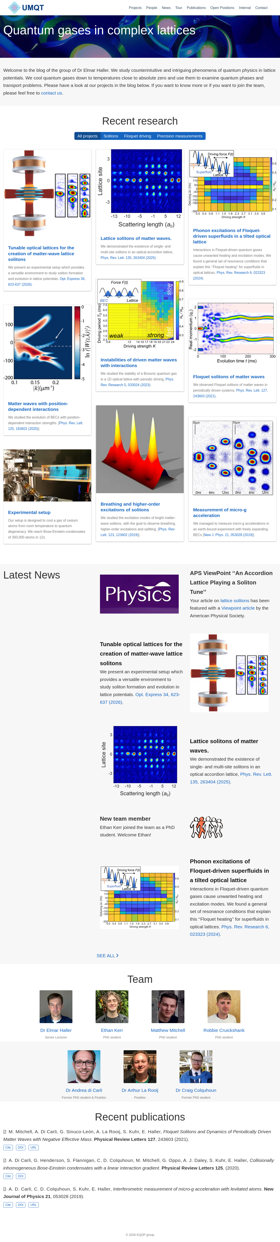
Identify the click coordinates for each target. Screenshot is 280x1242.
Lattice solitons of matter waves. (136, 238)
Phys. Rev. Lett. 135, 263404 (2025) (128, 258)
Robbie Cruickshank (224, 1030)
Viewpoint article (238, 607)
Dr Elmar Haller (56, 1030)
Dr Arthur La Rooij (140, 1090)
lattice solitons (234, 600)
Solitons (110, 136)
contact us (51, 92)
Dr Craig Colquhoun (196, 1090)
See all (107, 955)
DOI (20, 1147)
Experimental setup (29, 512)
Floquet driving (137, 136)
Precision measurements (180, 136)
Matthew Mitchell (168, 1030)
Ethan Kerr (112, 1030)
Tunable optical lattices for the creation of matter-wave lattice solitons (41, 253)
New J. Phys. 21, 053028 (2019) (228, 535)
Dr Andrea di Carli (84, 1090)
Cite (8, 1147)
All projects (87, 136)
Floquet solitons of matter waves (229, 376)
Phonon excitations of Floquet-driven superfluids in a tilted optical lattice (232, 236)
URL (33, 1147)
